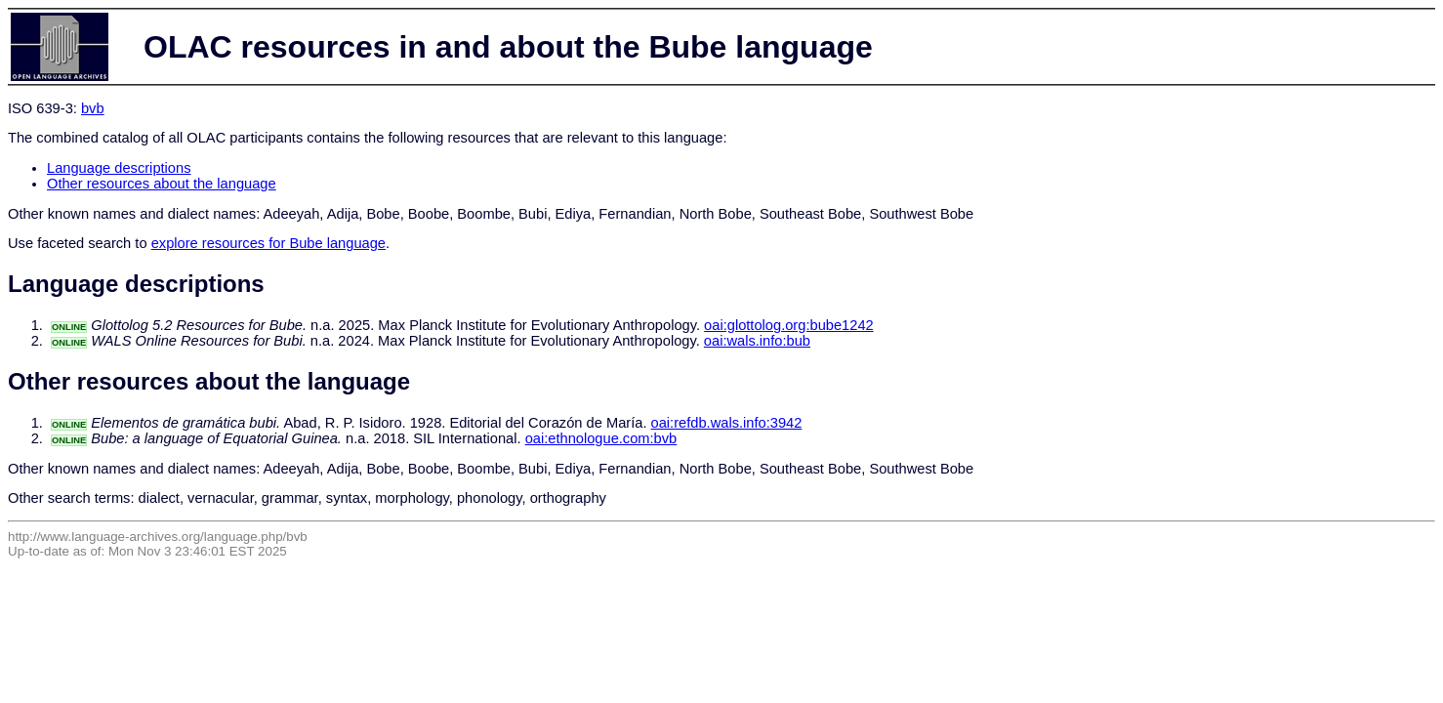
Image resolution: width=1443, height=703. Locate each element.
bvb (92, 108)
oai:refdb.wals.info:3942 (727, 423)
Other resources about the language (161, 183)
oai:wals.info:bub (757, 341)
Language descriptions (119, 168)
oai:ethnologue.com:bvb (601, 438)
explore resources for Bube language (268, 243)
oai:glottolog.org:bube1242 (789, 325)
